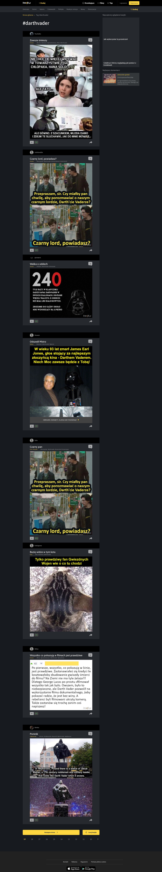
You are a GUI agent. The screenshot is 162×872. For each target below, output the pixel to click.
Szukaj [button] (135, 9)
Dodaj (42, 3)
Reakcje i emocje (72, 9)
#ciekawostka (48, 736)
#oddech (39, 266)
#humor (39, 43)
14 (61, 839)
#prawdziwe (61, 658)
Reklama (74, 862)
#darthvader (63, 43)
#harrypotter (40, 161)
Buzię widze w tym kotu (42, 552)
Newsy (83, 9)
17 (39, 839)
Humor (34, 9)
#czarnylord (63, 161)
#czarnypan (65, 449)
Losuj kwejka (91, 832)
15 (54, 839)
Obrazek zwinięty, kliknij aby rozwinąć (60, 420)
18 (32, 839)
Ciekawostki (51, 9)
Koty (31, 554)
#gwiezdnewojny (51, 43)
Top (111, 3)
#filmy (38, 658)
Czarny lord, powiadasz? (43, 158)
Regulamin (84, 862)
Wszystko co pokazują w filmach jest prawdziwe (56, 655)
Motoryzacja (92, 9)
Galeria (42, 9)
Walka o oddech (39, 264)
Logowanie (123, 3)
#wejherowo (68, 736)
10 (91, 839)
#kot (36, 554)
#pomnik (54, 736)
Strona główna (28, 15)
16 (47, 839)
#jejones (52, 344)
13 (69, 839)
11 (84, 839)
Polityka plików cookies (98, 862)
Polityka (61, 9)
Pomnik (34, 734)
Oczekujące (89, 3)
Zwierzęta (26, 9)
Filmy (102, 3)
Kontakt (65, 862)
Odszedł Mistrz (38, 341)
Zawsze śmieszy (38, 40)
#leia (58, 43)
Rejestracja (134, 3)
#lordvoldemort (55, 161)
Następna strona (51, 832)
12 (76, 839)
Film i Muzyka (33, 449)
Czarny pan (36, 446)
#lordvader (52, 266)
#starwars (44, 43)
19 (25, 839)
